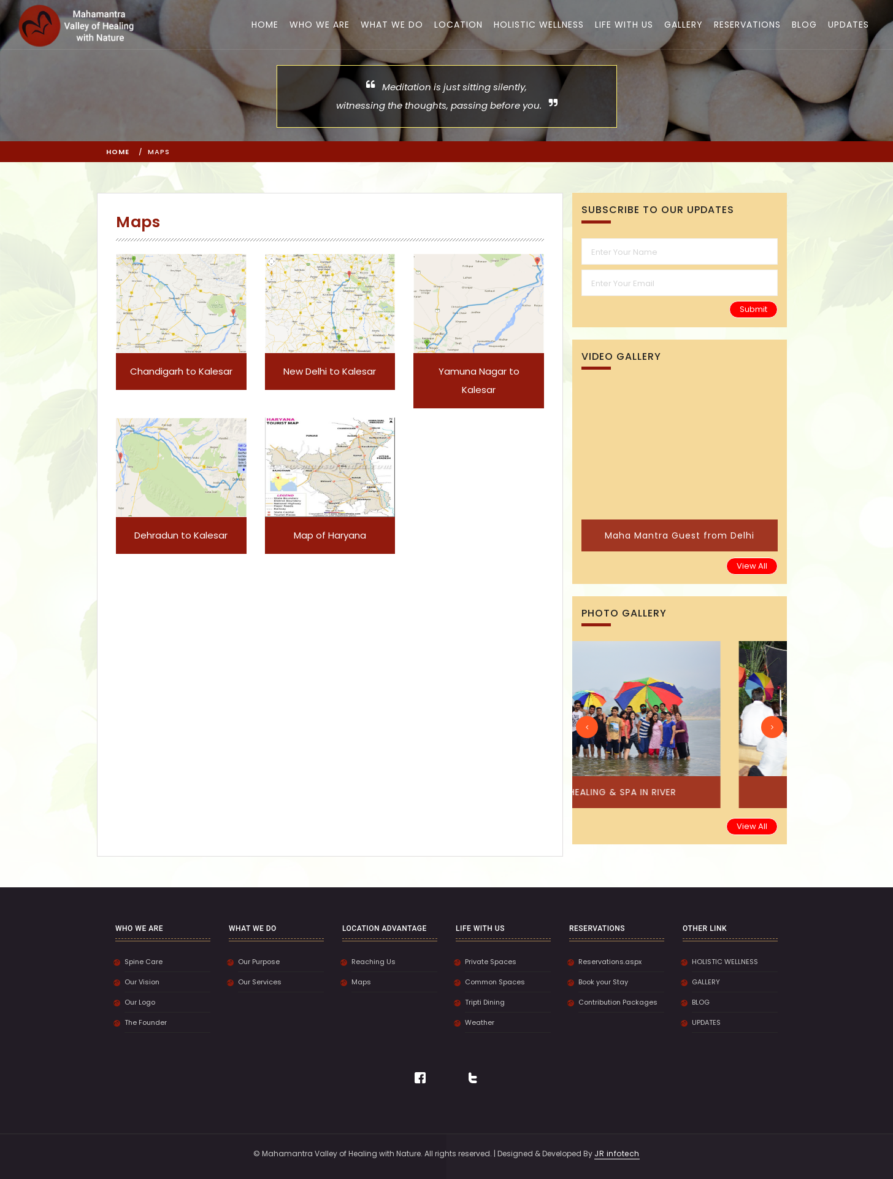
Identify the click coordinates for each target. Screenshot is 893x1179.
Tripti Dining (485, 1002)
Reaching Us (373, 962)
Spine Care (144, 962)
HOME (264, 24)
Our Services (260, 982)
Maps (361, 982)
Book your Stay (603, 982)
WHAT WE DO (392, 24)
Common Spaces (495, 982)
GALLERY (683, 24)
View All (752, 566)
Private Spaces (490, 962)
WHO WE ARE (319, 24)
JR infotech (617, 1153)
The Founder (146, 1022)
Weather (479, 1022)
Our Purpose (259, 962)
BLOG (804, 24)
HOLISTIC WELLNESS (539, 24)
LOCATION (458, 24)
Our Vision (142, 982)
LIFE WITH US (624, 24)
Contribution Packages (617, 1002)
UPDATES (848, 24)
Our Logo (140, 1002)
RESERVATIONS (747, 24)
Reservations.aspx (610, 962)
